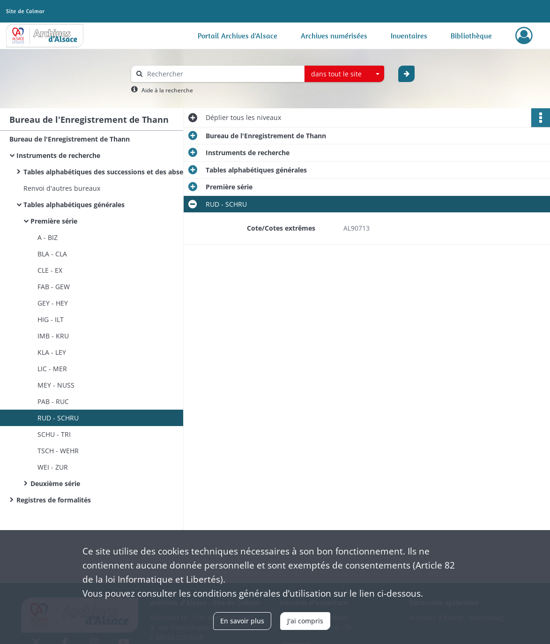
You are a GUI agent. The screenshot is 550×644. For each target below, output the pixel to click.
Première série (53, 221)
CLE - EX (49, 270)
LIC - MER (52, 368)
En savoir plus (242, 620)
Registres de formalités (53, 499)
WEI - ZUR (52, 467)
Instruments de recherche (58, 155)
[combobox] (344, 74)
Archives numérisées (334, 35)
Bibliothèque (471, 35)
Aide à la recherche (167, 90)
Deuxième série (55, 483)
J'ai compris (305, 620)
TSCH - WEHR (58, 450)
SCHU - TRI (54, 434)
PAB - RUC (53, 401)
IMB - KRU (53, 335)
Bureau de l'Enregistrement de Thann (69, 139)
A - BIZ (47, 237)
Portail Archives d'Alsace (237, 35)
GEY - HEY (52, 303)
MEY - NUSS (55, 385)
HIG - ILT (50, 319)
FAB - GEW (53, 286)
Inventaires (409, 35)
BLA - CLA (52, 253)
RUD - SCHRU (58, 417)
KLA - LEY (51, 352)
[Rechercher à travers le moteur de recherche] (222, 74)
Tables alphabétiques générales (74, 204)
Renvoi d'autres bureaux (61, 188)
